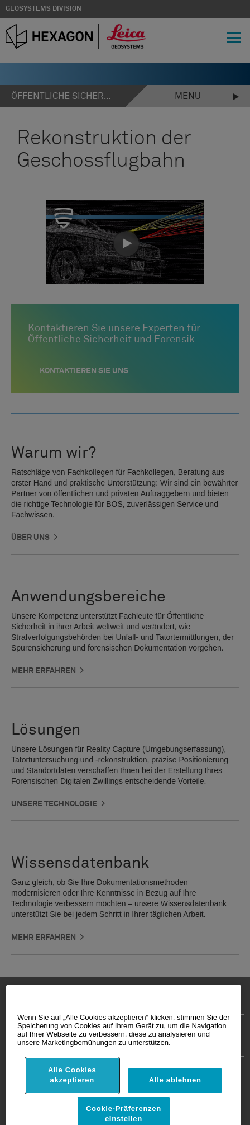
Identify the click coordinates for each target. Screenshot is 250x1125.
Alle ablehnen (175, 1107)
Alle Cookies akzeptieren (72, 1102)
